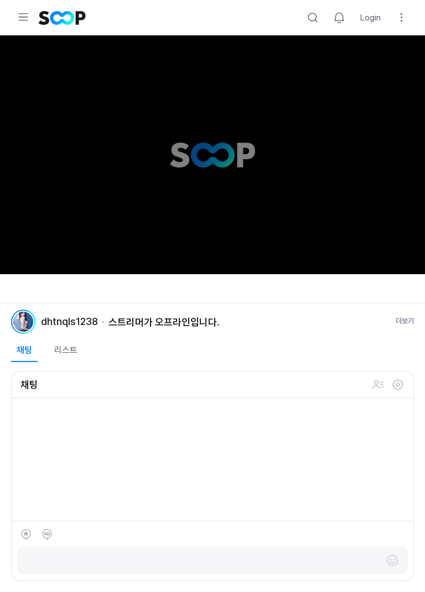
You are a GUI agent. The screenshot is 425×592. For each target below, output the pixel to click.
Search (313, 17)
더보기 (405, 321)
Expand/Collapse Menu (23, 17)
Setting (402, 18)
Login (370, 18)
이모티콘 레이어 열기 (392, 560)
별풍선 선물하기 (26, 534)
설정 (398, 385)
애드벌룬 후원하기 (47, 534)
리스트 (65, 350)
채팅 (24, 350)
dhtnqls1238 (69, 321)
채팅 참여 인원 (378, 385)
